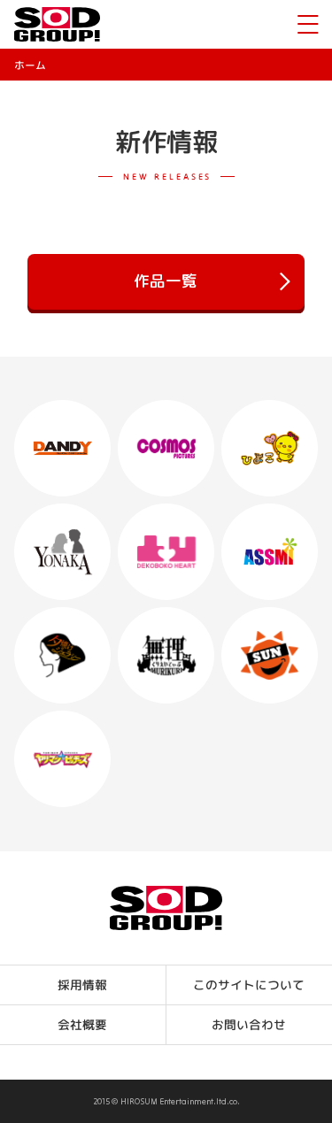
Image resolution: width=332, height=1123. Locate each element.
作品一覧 (212, 282)
